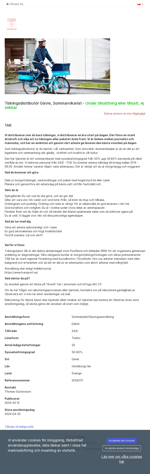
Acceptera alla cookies (122, 440)
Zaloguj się (15, 3)
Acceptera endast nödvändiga (122, 448)
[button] (140, 4)
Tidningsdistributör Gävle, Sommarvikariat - (74, 105)
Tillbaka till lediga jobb (19, 426)
